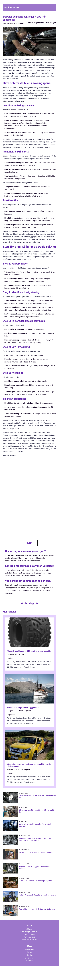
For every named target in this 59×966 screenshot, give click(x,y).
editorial (31, 23)
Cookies (29, 955)
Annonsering (29, 949)
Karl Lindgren (25, 770)
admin (21, 24)
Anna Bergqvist (25, 711)
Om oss (29, 952)
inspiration (11, 658)
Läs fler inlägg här (29, 603)
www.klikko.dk (31, 940)
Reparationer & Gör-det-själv (45, 23)
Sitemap (29, 961)
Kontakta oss (29, 958)
